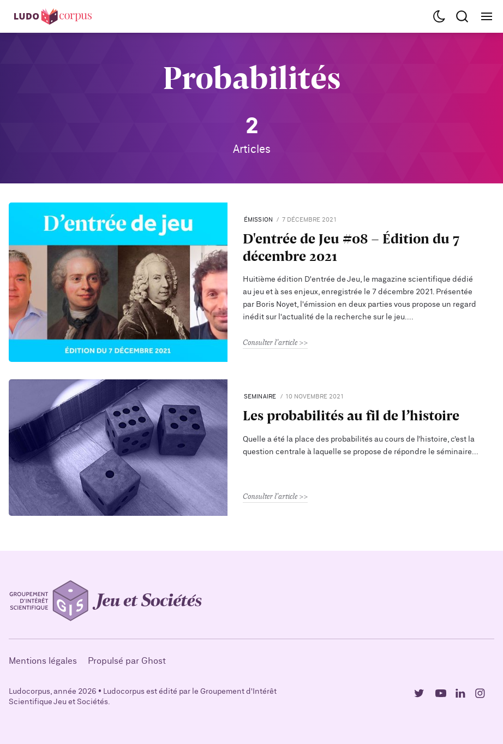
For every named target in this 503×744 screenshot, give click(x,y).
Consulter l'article (270, 342)
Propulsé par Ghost (127, 661)
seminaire (260, 397)
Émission (258, 220)
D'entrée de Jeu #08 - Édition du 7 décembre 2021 (351, 247)
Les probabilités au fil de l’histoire (351, 415)
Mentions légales (43, 661)
